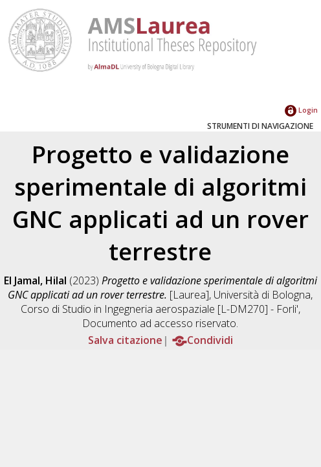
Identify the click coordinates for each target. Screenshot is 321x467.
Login (301, 110)
